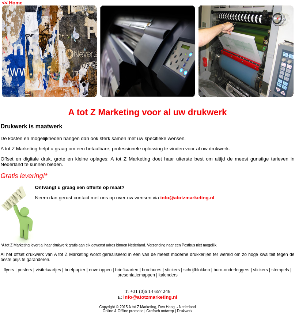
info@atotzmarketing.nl (187, 197)
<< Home (12, 2)
